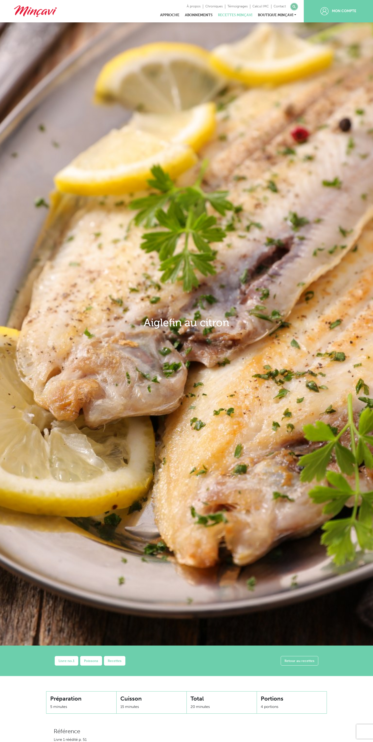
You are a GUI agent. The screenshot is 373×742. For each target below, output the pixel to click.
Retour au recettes (299, 661)
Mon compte (338, 11)
